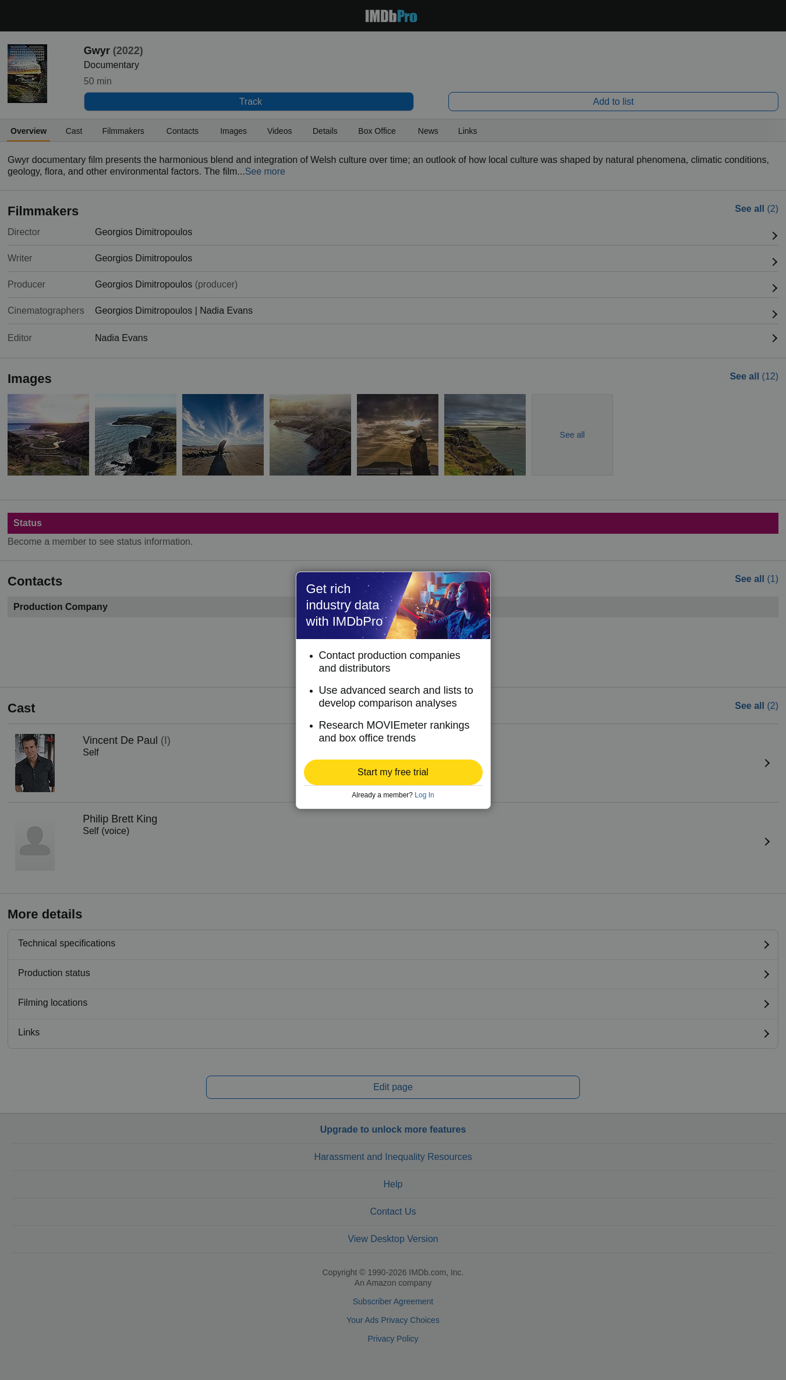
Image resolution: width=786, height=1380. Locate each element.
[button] (393, 772)
